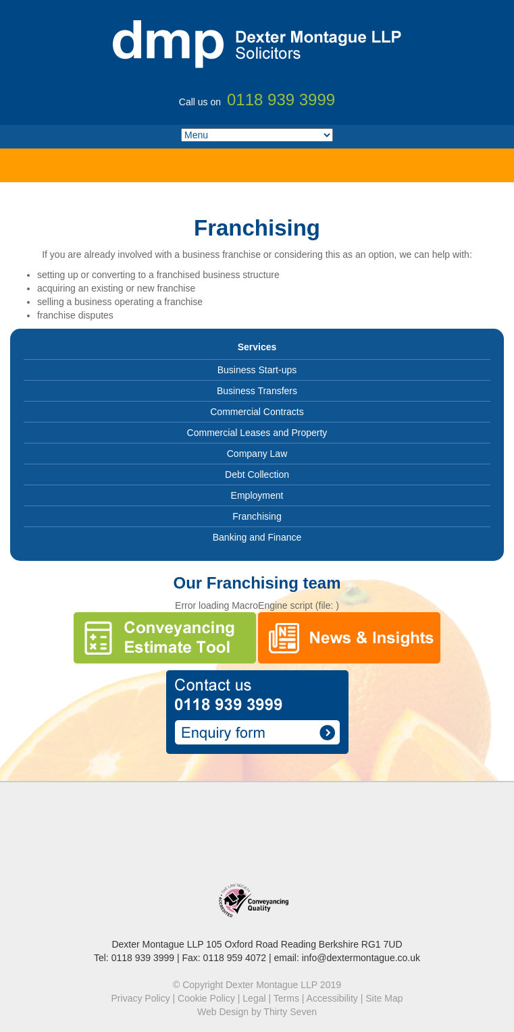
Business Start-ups (257, 369)
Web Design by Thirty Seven (257, 1011)
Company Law (257, 453)
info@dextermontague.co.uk (361, 957)
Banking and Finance (257, 537)
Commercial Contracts (256, 411)
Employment (257, 495)
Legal (253, 998)
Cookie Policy (206, 998)
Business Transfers (257, 390)
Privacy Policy (140, 998)
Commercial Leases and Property (257, 432)
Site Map (384, 998)
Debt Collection (257, 474)
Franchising (256, 516)
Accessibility (332, 998)
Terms (286, 998)
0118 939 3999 (142, 957)
